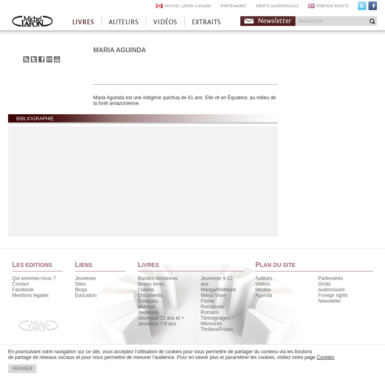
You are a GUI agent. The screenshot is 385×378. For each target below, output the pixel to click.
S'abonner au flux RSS (26, 59)
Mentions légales (30, 295)
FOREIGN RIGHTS (332, 6)
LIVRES (83, 22)
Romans (210, 312)
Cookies (325, 357)
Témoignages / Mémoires (217, 321)
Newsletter (274, 21)
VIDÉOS (165, 22)
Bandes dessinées (158, 278)
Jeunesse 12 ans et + (161, 318)
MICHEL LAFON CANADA (187, 6)
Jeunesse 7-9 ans (157, 324)
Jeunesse (85, 278)
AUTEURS (124, 22)
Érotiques (148, 301)
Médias (263, 290)
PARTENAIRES (233, 6)
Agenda (263, 295)
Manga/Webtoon (218, 290)
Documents (150, 295)
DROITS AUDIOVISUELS (277, 6)
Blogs (81, 290)
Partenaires (330, 278)
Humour (146, 307)
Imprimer (57, 59)
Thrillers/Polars (217, 329)
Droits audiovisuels (331, 287)
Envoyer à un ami (49, 59)
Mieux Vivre (213, 295)
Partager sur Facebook (41, 59)
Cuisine (146, 290)
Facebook (372, 8)
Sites (80, 284)
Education (85, 295)
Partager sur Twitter (34, 59)
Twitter (362, 8)
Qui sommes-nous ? (34, 278)
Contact (20, 284)
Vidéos (262, 284)
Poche (207, 301)
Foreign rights (333, 295)
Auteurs (263, 278)
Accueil (32, 22)
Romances (212, 307)
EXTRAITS (206, 22)
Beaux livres (151, 284)
